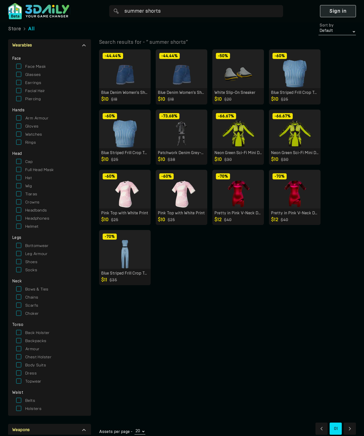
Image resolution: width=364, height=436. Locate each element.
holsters (33, 409)
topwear (33, 381)
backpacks (36, 341)
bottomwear (37, 246)
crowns (32, 202)
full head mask (39, 170)
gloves (31, 126)
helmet (31, 226)
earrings (33, 83)
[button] (49, 45)
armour (32, 349)
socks (31, 270)
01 (336, 429)
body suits (35, 365)
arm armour (37, 118)
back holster (37, 333)
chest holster (38, 357)
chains (31, 297)
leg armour (36, 254)
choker (32, 314)
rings (30, 142)
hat (28, 178)
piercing (33, 99)
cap (29, 162)
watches (33, 134)
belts (30, 401)
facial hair (35, 91)
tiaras (31, 194)
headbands (36, 210)
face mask (35, 67)
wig (28, 186)
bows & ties (36, 289)
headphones (37, 218)
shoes (31, 262)
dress (31, 373)
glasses (33, 75)
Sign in (338, 11)
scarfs (31, 305)
